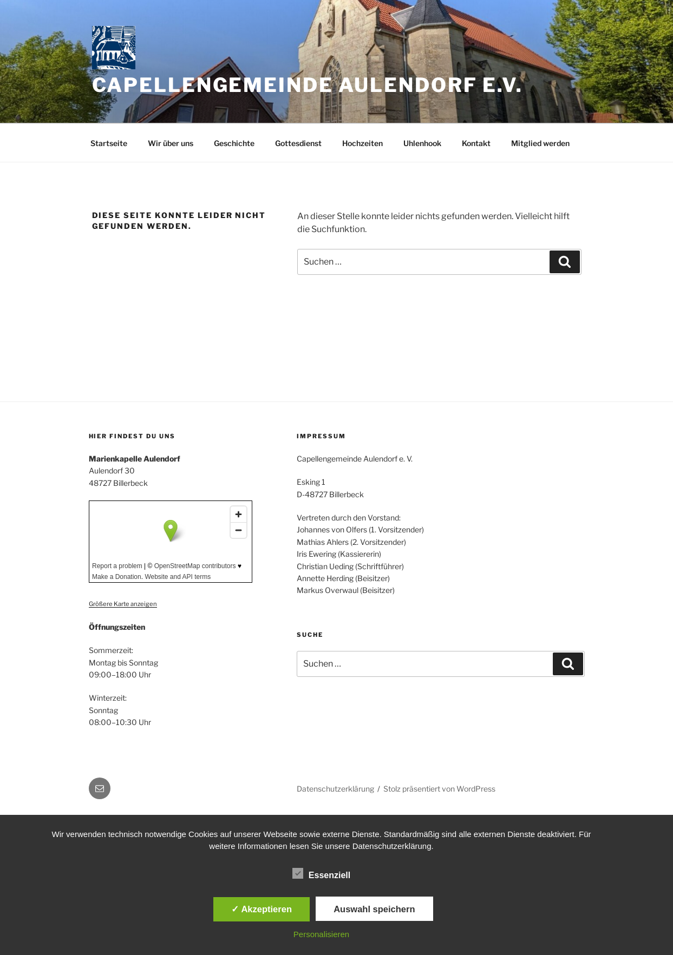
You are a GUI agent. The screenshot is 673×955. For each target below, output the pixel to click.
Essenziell (321, 873)
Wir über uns (170, 143)
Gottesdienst (298, 143)
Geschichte (234, 143)
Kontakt (476, 143)
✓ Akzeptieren (261, 909)
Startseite (108, 143)
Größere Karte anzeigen (123, 604)
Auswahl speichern (374, 909)
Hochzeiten (362, 143)
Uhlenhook (422, 143)
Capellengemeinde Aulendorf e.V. (307, 85)
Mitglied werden (540, 143)
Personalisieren (321, 934)
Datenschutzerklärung (335, 788)
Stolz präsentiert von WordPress (439, 788)
